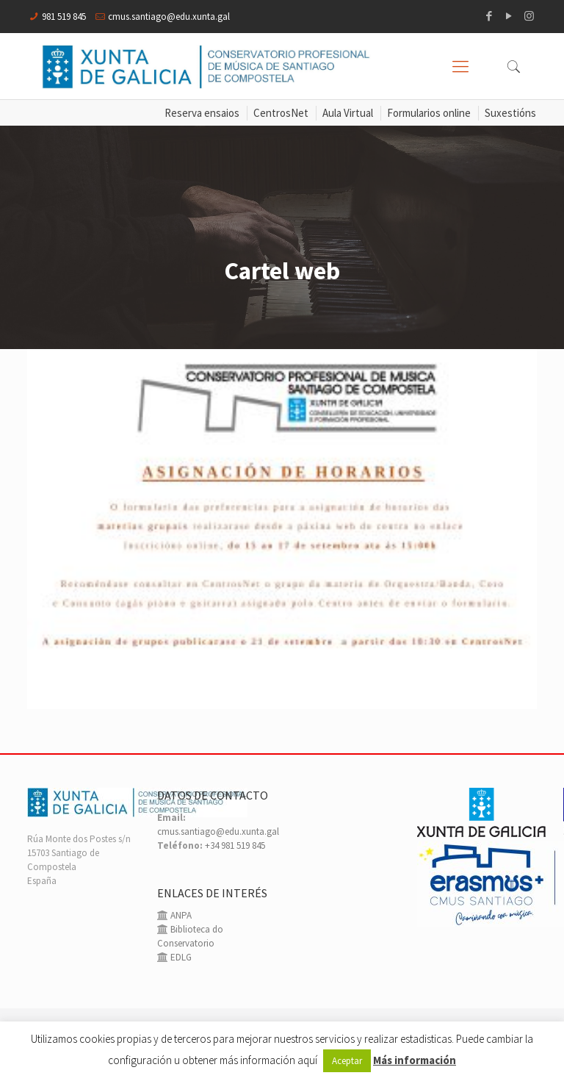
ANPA (180, 915)
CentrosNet (280, 113)
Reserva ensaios (201, 113)
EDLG (180, 957)
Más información (414, 1060)
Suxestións (510, 113)
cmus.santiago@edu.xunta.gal (169, 16)
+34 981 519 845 (235, 845)
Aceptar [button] (347, 1061)
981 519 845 (64, 16)
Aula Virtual (347, 113)
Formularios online (429, 113)
